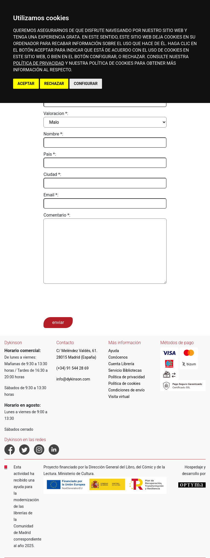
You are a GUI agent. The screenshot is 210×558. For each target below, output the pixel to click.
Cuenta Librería (121, 364)
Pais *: (49, 154)
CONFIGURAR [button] (86, 83)
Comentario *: (56, 215)
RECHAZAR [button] (54, 83)
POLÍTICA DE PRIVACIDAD (38, 63)
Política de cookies (124, 383)
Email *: (50, 194)
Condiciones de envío (126, 390)
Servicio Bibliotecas (125, 370)
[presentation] (85, 300)
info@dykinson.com (73, 379)
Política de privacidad (126, 377)
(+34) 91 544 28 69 (72, 368)
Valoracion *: (55, 113)
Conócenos (118, 357)
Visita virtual (118, 396)
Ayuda (113, 351)
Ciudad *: (52, 174)
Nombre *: (53, 134)
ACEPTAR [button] (26, 83)
